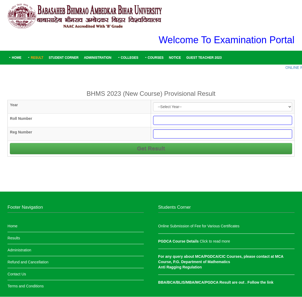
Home (16, 58)
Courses (156, 58)
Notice (175, 58)
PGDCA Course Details (179, 241)
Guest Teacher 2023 (204, 58)
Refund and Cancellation (27, 262)
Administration (97, 58)
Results (13, 238)
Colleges (129, 58)
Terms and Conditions (25, 286)
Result (37, 58)
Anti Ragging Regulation (180, 267)
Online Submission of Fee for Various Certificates (199, 226)
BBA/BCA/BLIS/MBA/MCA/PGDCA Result (195, 282)
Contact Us (16, 274)
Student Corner (63, 58)
